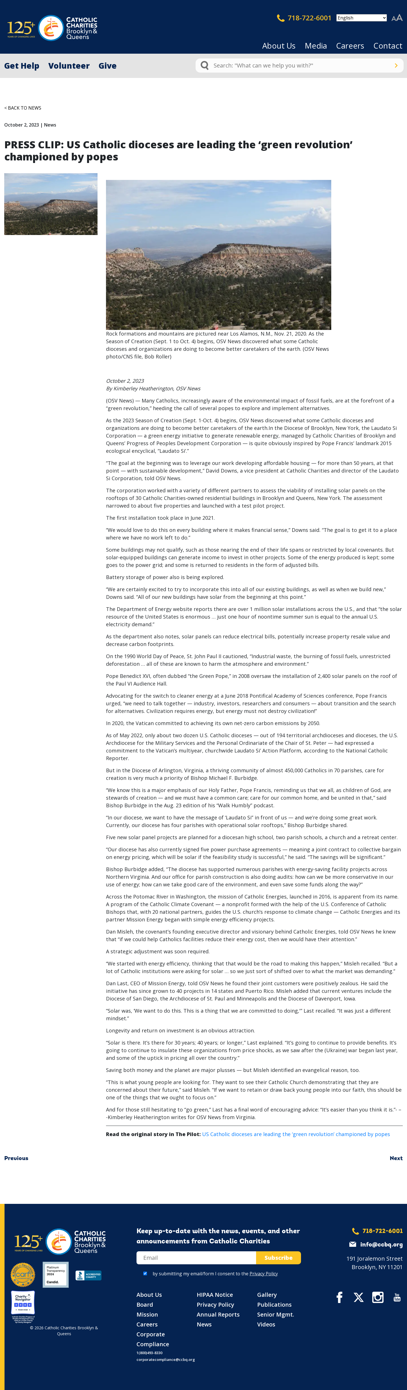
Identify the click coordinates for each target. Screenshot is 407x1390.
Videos (266, 1324)
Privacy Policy (264, 1274)
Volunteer (69, 65)
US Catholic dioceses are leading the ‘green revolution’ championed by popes (296, 1134)
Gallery (267, 1294)
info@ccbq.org (381, 1245)
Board (145, 1304)
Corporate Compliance (153, 1339)
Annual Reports (218, 1314)
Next (396, 1158)
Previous (16, 1158)
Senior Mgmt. (275, 1314)
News (204, 1324)
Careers (350, 45)
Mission (147, 1314)
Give (108, 65)
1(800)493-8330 (149, 1352)
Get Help (21, 65)
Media (316, 45)
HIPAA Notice (215, 1294)
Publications (274, 1304)
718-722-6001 (304, 18)
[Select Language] (361, 17)
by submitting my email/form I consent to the (215, 1274)
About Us (279, 45)
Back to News (24, 108)
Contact (387, 45)
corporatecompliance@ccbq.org (166, 1359)
